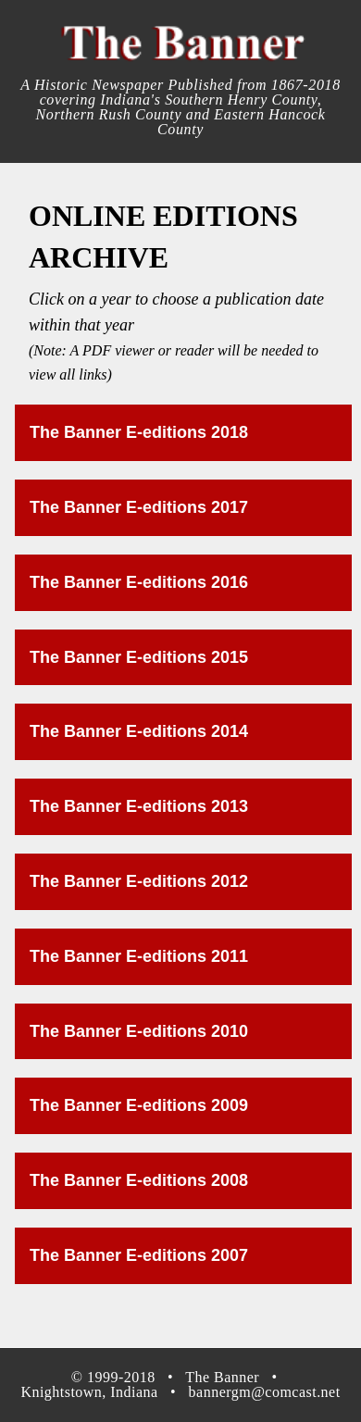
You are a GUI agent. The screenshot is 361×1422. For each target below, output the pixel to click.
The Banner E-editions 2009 (139, 1105)
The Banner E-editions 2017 (139, 507)
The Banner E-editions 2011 (139, 956)
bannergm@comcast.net (265, 1392)
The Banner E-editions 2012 (139, 881)
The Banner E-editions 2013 (139, 806)
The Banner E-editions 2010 (139, 1031)
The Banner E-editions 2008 (139, 1180)
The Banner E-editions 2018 (139, 432)
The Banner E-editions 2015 (139, 657)
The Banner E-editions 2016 (139, 582)
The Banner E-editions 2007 (139, 1255)
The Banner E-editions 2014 (139, 731)
